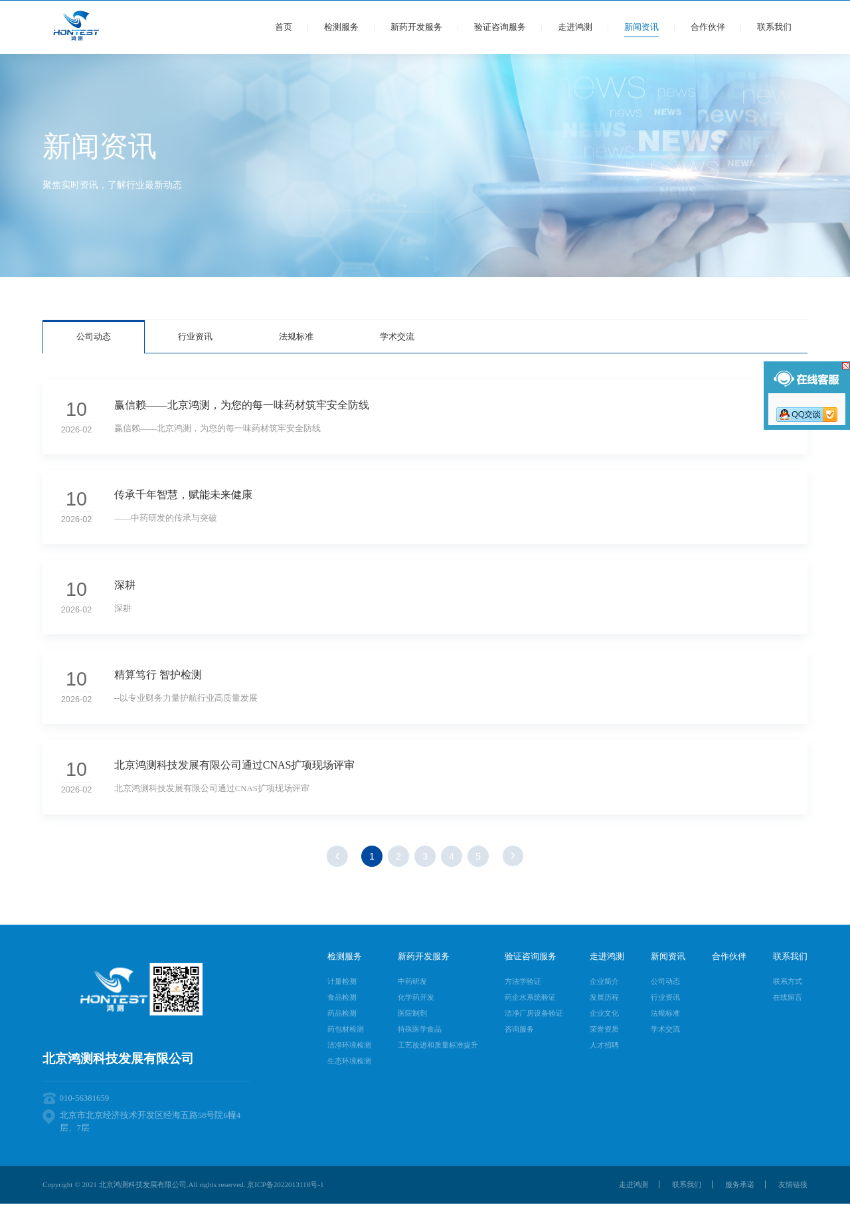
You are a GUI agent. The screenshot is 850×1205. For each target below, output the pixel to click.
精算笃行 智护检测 (158, 676)
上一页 (336, 858)
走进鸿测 (575, 27)
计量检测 (342, 983)
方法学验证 (523, 983)
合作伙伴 (708, 27)
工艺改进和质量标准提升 (438, 1047)
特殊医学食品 (420, 1031)
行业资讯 (195, 336)
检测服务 (341, 27)
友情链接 (793, 1186)
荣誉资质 (604, 1031)
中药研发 (412, 983)
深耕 (124, 585)
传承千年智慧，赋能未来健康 (183, 495)
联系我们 (774, 27)
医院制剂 (412, 1015)
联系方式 (787, 983)
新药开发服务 (416, 27)
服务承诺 (739, 1186)
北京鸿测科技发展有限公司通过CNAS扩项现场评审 (234, 767)
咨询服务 (519, 1031)
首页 (283, 27)
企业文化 (604, 1015)
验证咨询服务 (500, 27)
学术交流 (397, 336)
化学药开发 (416, 999)
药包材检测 (345, 1031)
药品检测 (342, 1015)
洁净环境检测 (349, 1047)
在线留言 (787, 999)
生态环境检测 (349, 1063)
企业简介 (604, 983)
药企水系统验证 (530, 999)
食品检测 (342, 999)
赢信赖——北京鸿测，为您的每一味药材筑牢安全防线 (241, 405)
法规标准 (296, 336)
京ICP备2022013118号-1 (285, 1186)
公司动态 (93, 336)
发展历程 (604, 999)
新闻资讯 (641, 27)
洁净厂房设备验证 (534, 1015)
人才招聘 (604, 1047)
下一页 (513, 858)
